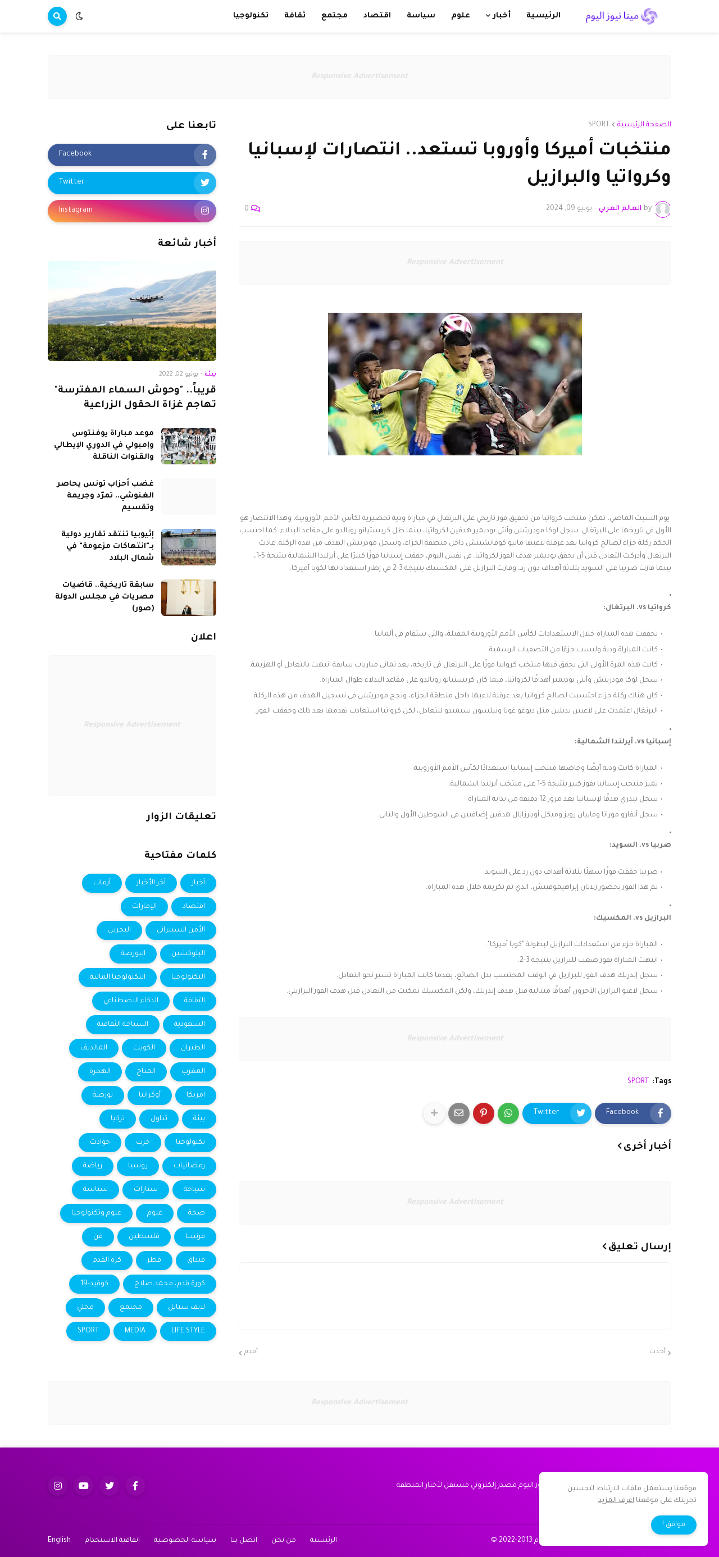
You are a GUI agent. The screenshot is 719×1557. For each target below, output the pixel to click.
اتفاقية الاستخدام (112, 1541)
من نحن (283, 1541)
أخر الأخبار (151, 883)
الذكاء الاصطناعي (130, 1001)
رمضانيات (189, 1166)
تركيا (118, 1119)
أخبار (198, 883)
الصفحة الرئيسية (644, 125)
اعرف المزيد (616, 1501)
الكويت (144, 1048)
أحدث (657, 1352)
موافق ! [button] (673, 1525)
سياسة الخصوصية (185, 1541)
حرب (143, 1143)
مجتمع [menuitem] (334, 16)
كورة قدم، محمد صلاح (169, 1284)
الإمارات (144, 907)
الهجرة (100, 1072)
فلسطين (144, 1237)
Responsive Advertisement (359, 76)
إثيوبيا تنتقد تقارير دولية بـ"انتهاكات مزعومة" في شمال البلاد (107, 547)
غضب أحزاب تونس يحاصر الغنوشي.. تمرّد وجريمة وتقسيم (105, 496)
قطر (154, 1260)
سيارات (146, 1190)
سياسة (95, 1190)
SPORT (598, 125)
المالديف (93, 1048)
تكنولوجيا (190, 1143)
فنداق (196, 1260)
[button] (79, 16)
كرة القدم (107, 1260)
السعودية (189, 1025)
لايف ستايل (186, 1308)
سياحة (194, 1190)
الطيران (193, 1048)
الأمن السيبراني (181, 930)
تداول (159, 1119)
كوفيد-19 (94, 1284)
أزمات (102, 883)
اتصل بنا (243, 1541)
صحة (196, 1213)
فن (98, 1237)
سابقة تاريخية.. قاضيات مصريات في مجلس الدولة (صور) (104, 597)
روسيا (138, 1166)
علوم (154, 1213)
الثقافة (194, 1001)
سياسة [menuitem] (421, 16)
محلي (85, 1308)
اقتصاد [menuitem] (377, 16)
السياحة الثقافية (122, 1025)
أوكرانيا (150, 1095)
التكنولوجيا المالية (117, 977)
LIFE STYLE (188, 1331)
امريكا (195, 1095)
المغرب (193, 1072)
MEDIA (135, 1331)
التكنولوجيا (188, 977)
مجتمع (131, 1308)
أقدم (251, 1352)
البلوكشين (188, 954)
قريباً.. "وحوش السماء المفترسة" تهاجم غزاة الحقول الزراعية (135, 399)
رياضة (92, 1166)
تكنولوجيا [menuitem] (251, 16)
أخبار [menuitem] (502, 16)
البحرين (119, 930)
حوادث (100, 1143)
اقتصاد (194, 907)
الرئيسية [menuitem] (543, 16)
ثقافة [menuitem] (295, 16)
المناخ (146, 1072)
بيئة (199, 1119)
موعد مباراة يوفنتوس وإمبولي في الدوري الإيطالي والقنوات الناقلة (104, 446)
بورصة (103, 1095)
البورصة (133, 954)
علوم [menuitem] (460, 16)
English (59, 1541)
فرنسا (195, 1237)
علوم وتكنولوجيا (96, 1213)
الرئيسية (323, 1541)
